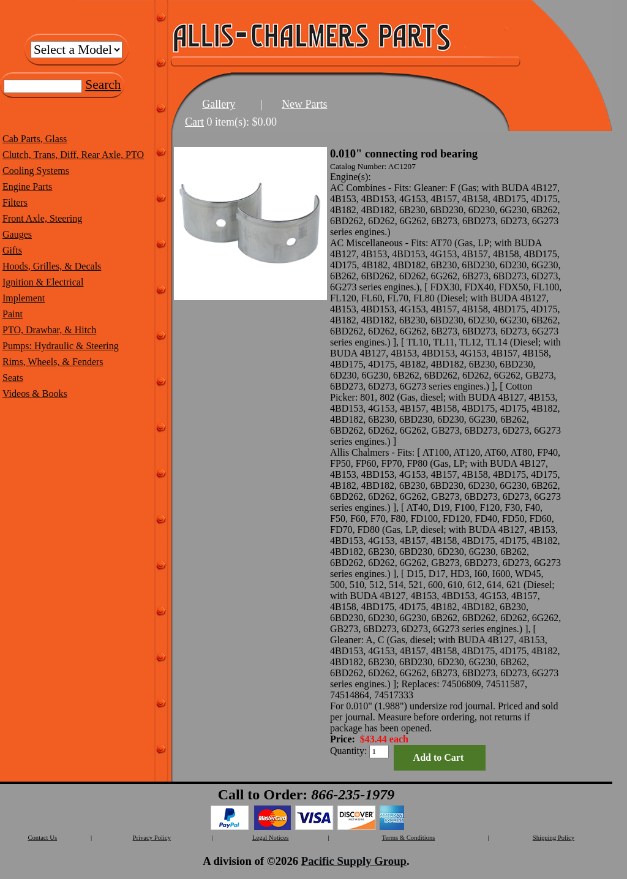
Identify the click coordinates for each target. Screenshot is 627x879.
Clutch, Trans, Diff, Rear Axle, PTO (73, 154)
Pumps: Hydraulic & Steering (60, 346)
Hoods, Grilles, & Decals (51, 266)
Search (103, 84)
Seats (12, 377)
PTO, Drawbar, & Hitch (49, 330)
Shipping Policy (553, 837)
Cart (194, 122)
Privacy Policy (152, 837)
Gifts (12, 250)
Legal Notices (270, 837)
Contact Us (42, 837)
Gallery (218, 104)
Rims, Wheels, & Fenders (52, 362)
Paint (12, 314)
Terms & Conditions (408, 837)
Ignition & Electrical (42, 282)
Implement (23, 298)
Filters (15, 202)
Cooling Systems (35, 170)
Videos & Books (34, 393)
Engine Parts (27, 186)
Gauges (17, 234)
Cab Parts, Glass (34, 139)
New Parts (305, 104)
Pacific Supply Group (354, 860)
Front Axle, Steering (42, 218)
